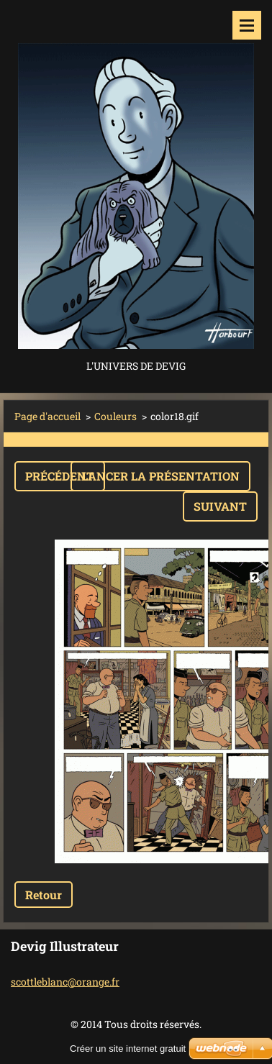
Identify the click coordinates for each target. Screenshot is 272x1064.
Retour (43, 894)
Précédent (59, 475)
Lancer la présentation (160, 475)
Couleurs (115, 416)
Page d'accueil (47, 416)
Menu (246, 25)
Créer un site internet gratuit (128, 1048)
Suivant (220, 506)
